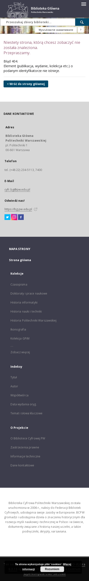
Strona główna (20, 260)
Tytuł (13, 377)
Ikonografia (18, 329)
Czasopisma (18, 284)
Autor (14, 386)
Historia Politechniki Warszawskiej (33, 320)
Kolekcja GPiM (20, 338)
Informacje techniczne (25, 456)
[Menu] (83, 4)
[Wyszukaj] (82, 22)
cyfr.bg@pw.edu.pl (17, 190)
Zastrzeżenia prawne (24, 447)
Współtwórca (19, 395)
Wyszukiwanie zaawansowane (56, 29)
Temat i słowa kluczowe (26, 413)
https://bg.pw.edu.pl (18, 209)
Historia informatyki (23, 302)
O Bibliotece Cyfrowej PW (27, 438)
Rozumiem (52, 569)
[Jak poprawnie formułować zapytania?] (81, 30)
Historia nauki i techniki (26, 311)
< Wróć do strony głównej (26, 84)
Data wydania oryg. (23, 404)
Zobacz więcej (20, 352)
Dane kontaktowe (22, 465)
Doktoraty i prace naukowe (28, 293)
